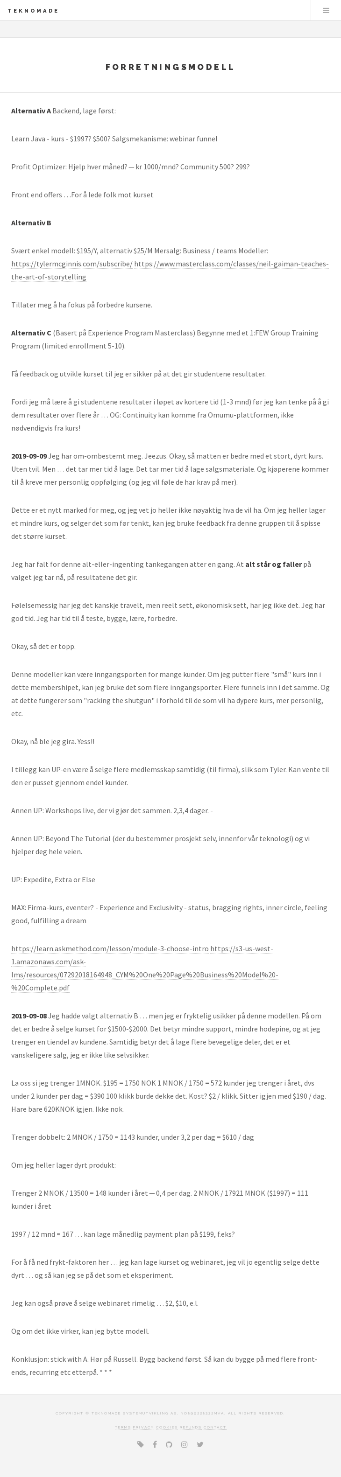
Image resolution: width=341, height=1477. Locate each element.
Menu (326, 10)
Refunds (191, 1427)
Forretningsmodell (171, 67)
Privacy (143, 1427)
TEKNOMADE (33, 10)
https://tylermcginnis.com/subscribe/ (72, 263)
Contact (215, 1427)
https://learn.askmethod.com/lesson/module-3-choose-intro (110, 948)
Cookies (167, 1427)
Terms (123, 1427)
